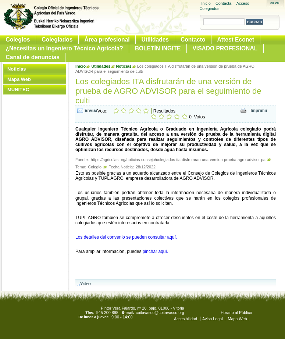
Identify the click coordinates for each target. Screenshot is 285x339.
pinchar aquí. (155, 251)
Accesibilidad (186, 319)
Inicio (206, 3)
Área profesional (106, 39)
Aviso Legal (212, 319)
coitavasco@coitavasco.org (160, 312)
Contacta (223, 3)
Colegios (18, 39)
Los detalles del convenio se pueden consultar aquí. (126, 237)
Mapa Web (19, 79)
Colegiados (57, 39)
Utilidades (155, 39)
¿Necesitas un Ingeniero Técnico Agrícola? (64, 48)
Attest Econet (235, 39)
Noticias (16, 69)
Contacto (193, 39)
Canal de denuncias (33, 57)
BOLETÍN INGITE (158, 48)
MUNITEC (18, 89)
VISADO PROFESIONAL (224, 48)
